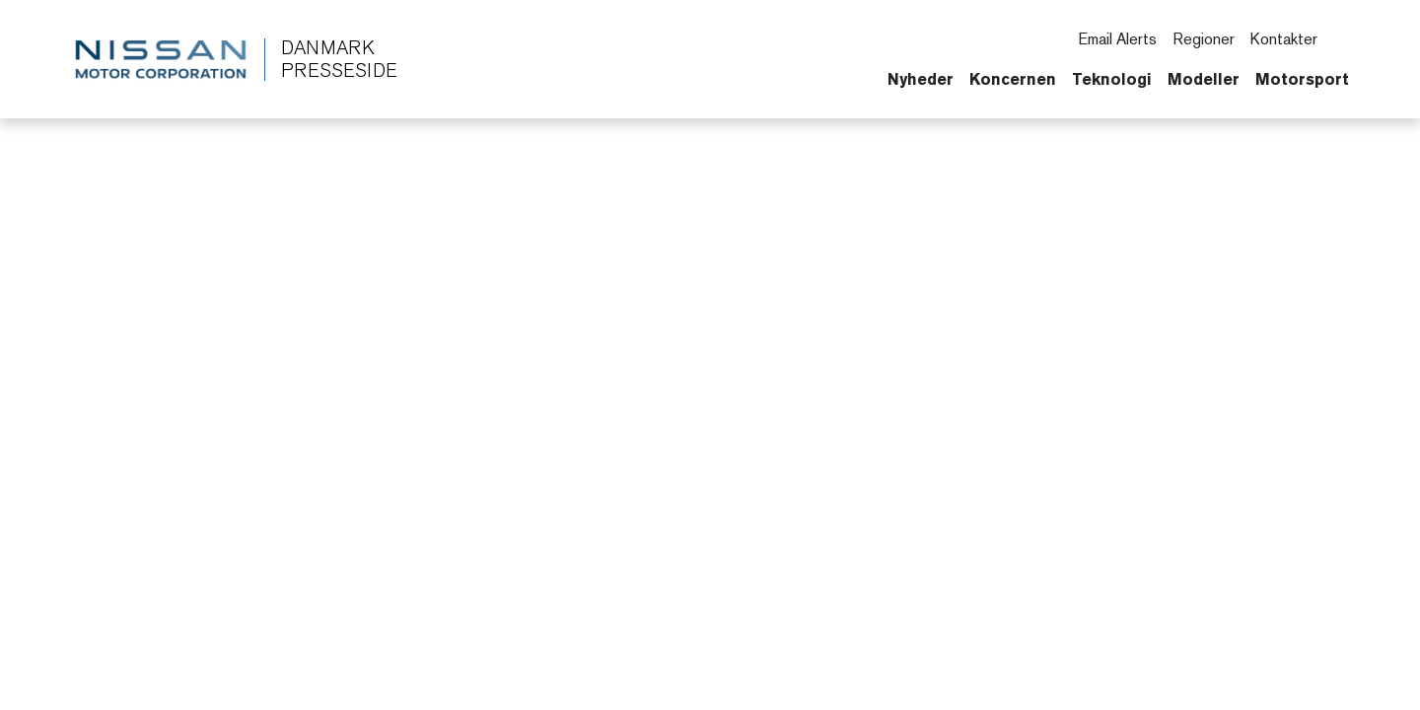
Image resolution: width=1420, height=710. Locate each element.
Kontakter (1283, 39)
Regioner (1203, 39)
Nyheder (921, 79)
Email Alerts (1117, 39)
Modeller (1204, 79)
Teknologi (1112, 79)
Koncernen (1012, 79)
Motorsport (1302, 79)
